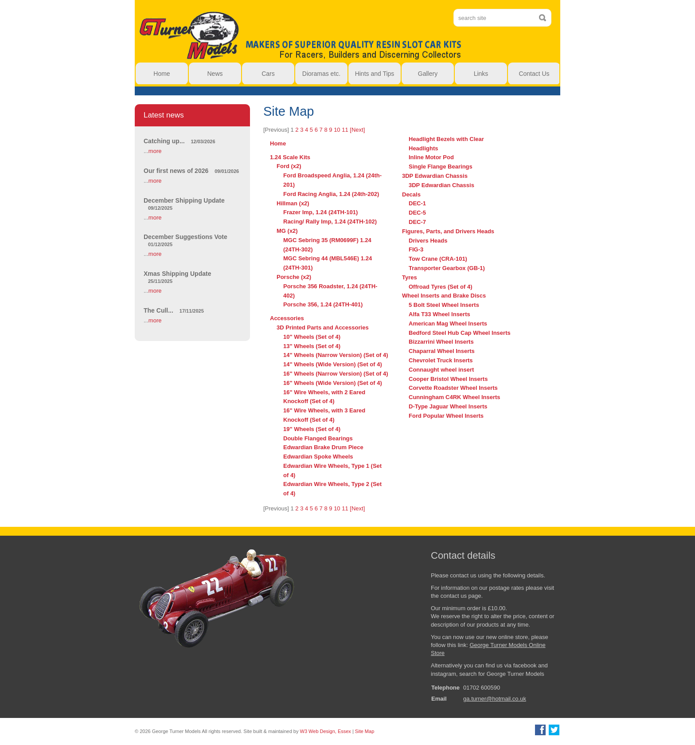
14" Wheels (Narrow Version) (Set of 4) (335, 355)
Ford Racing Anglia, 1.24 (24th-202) (331, 194)
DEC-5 (417, 212)
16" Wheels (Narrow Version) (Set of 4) (335, 373)
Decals (411, 194)
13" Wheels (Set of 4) (311, 346)
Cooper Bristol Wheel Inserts (448, 379)
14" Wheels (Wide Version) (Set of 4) (332, 364)
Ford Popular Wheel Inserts (446, 415)
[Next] (357, 129)
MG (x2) (287, 230)
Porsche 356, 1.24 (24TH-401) (323, 304)
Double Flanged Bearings (318, 438)
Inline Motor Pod (431, 157)
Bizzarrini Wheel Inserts (441, 341)
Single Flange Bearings (440, 166)
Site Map (364, 731)
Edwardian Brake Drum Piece (323, 447)
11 (345, 129)
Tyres (409, 277)
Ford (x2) (289, 166)
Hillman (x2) (293, 203)
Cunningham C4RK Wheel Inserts (454, 397)
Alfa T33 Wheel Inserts (439, 314)
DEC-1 (417, 203)
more (155, 151)
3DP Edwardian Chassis (435, 176)
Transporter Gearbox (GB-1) (447, 268)
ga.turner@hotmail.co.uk (494, 698)
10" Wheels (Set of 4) (311, 336)
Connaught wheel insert (441, 369)
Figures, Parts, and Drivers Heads (448, 231)
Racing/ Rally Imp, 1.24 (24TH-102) (330, 221)
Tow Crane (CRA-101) (438, 258)
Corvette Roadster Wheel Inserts (453, 387)
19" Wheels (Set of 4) (311, 429)
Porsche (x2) (294, 277)
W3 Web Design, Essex (325, 731)
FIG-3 (416, 249)
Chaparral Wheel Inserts (442, 351)
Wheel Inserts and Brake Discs (444, 295)
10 (337, 129)
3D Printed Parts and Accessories (323, 327)
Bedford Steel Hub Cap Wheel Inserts (460, 332)
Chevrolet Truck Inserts (441, 360)
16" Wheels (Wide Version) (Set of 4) (332, 383)
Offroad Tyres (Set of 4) (440, 286)
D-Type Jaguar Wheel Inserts (448, 406)
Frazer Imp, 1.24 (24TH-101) (320, 212)
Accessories (287, 318)
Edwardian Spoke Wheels (318, 456)
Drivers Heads (428, 240)
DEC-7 (417, 222)
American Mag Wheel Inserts (448, 323)
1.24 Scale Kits (290, 157)
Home (278, 143)
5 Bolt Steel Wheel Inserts (444, 305)
